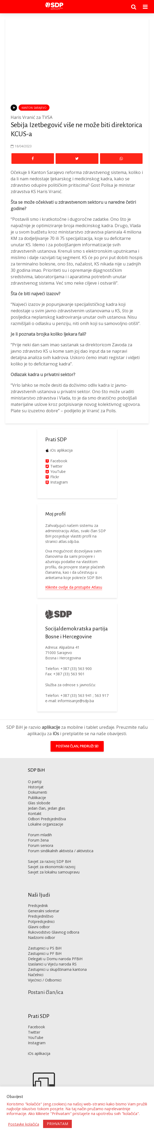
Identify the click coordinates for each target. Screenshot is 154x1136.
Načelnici (35, 974)
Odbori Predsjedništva (47, 818)
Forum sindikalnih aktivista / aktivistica (60, 850)
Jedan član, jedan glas (46, 808)
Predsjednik (38, 905)
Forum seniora (40, 845)
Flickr (54, 476)
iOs (56, 733)
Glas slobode (39, 802)
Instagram (58, 482)
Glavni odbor (39, 926)
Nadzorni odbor (41, 937)
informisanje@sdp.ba (76, 700)
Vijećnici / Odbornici (44, 980)
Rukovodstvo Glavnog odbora (53, 932)
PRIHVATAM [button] (57, 1123)
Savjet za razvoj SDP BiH (49, 861)
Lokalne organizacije (45, 824)
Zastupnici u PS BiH (44, 948)
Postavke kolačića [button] (23, 1124)
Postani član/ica (45, 992)
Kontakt (34, 813)
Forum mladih (40, 834)
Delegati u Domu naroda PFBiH (55, 958)
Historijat (36, 786)
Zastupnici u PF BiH (44, 953)
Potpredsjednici (41, 921)
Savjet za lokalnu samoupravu (54, 872)
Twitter (34, 1032)
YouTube (58, 471)
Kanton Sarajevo (34, 108)
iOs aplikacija (61, 450)
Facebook (58, 460)
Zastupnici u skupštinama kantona (57, 969)
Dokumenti (37, 792)
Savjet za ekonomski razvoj (51, 866)
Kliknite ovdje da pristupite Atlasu (73, 587)
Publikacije (37, 797)
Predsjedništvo (40, 916)
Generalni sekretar (43, 910)
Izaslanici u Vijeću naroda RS (52, 964)
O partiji (34, 781)
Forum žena (38, 840)
